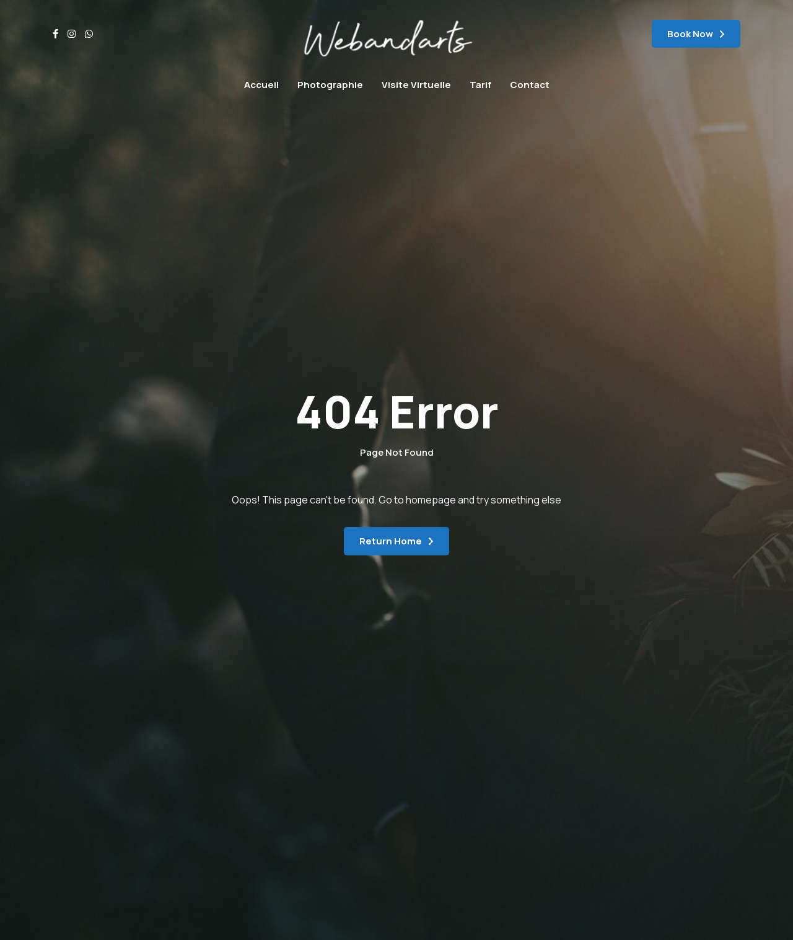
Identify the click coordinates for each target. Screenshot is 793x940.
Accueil (261, 84)
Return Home (390, 541)
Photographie (330, 84)
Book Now (690, 33)
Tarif (480, 84)
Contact (530, 84)
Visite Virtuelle (416, 84)
